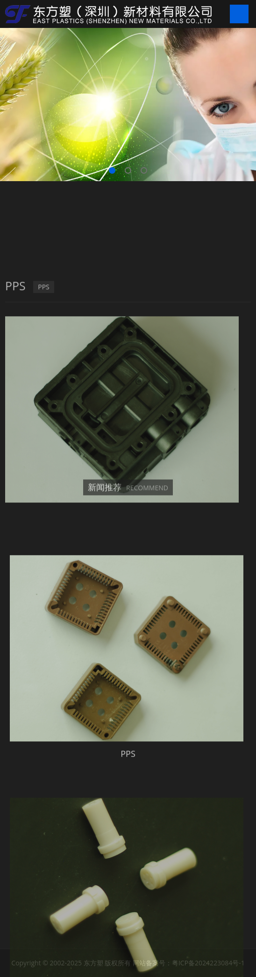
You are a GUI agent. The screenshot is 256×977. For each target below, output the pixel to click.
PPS (44, 395)
